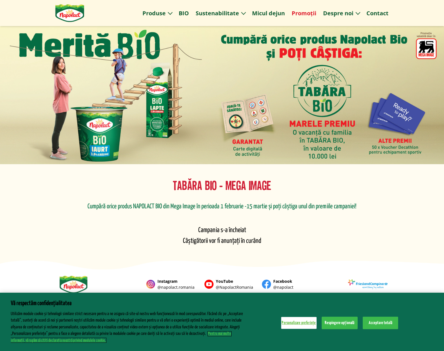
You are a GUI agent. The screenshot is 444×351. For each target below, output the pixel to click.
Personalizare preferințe (299, 325)
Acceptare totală (380, 325)
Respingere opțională (339, 325)
